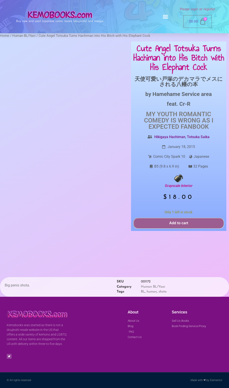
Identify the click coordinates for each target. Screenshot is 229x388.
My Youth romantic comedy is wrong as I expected (178, 120)
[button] (165, 16)
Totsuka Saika (198, 137)
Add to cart (178, 223)
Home (4, 36)
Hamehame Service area (182, 94)
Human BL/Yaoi (24, 36)
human (152, 291)
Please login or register (197, 9)
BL (143, 291)
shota (163, 291)
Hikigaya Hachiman (169, 137)
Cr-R (184, 104)
